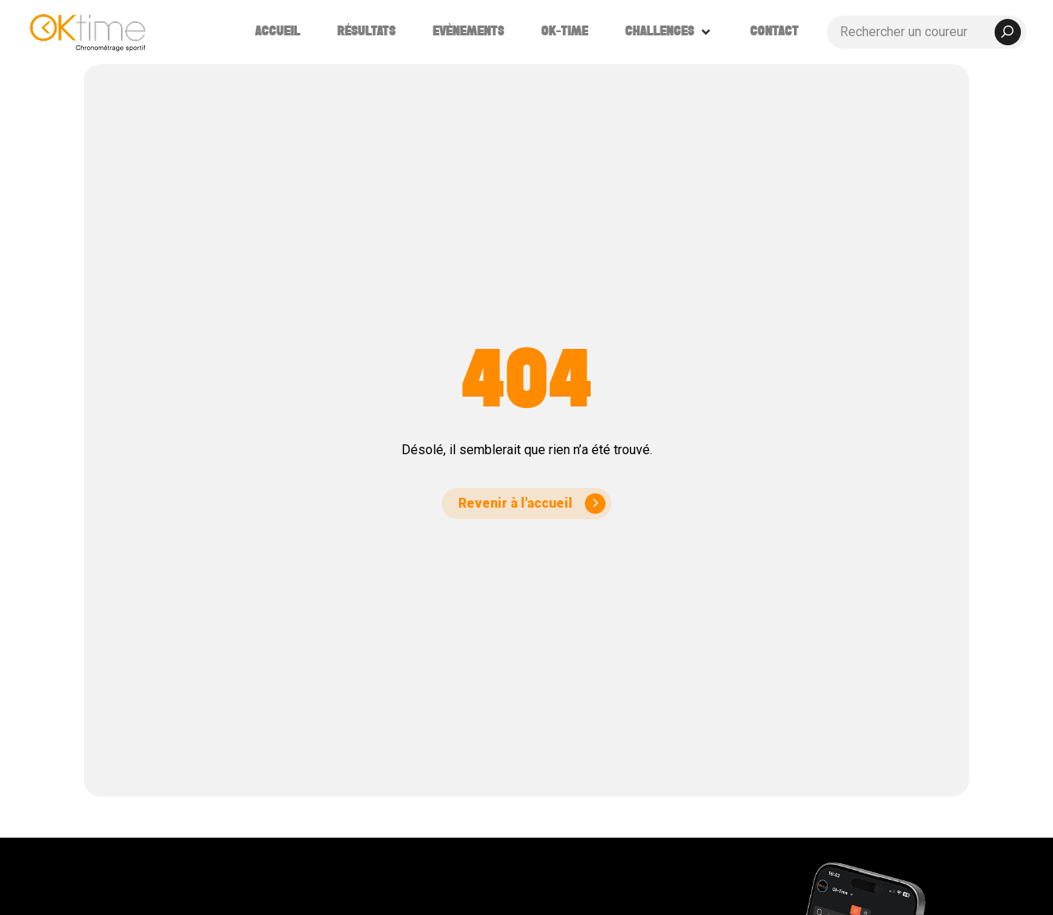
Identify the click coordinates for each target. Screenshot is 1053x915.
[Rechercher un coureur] (927, 32)
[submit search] (1007, 32)
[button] (669, 32)
